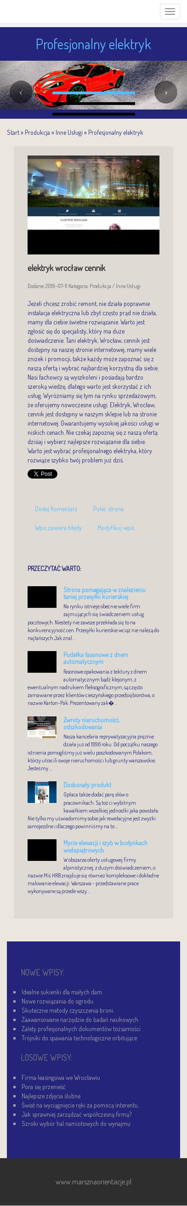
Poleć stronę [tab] (108, 509)
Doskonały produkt (87, 785)
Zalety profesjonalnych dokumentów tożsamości (81, 1029)
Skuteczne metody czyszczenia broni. (68, 1010)
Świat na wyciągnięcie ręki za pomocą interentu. (80, 1105)
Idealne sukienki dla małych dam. (62, 992)
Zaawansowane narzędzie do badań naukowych (80, 1019)
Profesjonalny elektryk (115, 132)
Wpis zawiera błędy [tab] (58, 527)
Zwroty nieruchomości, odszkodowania (91, 723)
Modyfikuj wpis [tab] (115, 527)
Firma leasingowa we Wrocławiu (61, 1077)
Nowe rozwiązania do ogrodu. (58, 1001)
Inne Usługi (69, 132)
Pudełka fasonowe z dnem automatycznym (95, 658)
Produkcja (37, 132)
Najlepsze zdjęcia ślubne (51, 1096)
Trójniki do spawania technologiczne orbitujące (79, 1038)
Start (13, 132)
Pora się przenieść (44, 1087)
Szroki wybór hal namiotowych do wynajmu (76, 1123)
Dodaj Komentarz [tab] (56, 509)
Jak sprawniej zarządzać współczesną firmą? (76, 1114)
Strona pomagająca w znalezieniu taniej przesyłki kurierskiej (104, 593)
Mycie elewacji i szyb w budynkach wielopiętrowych (105, 846)
